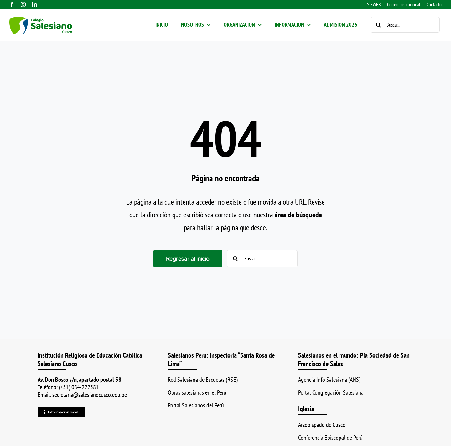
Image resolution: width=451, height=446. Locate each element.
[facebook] (11, 4)
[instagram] (23, 4)
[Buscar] (378, 25)
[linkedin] (34, 4)
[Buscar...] (405, 25)
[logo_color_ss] (40, 20)
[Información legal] (61, 412)
